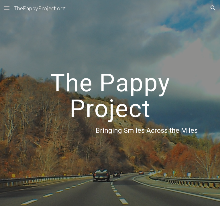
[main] (110, 103)
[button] (7, 8)
